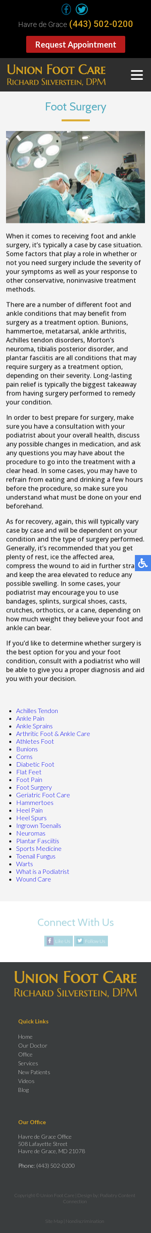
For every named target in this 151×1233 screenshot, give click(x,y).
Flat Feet (28, 772)
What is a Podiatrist (42, 871)
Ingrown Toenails (38, 825)
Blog (23, 1089)
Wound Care (33, 879)
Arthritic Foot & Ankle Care (53, 733)
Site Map (54, 1221)
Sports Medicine (39, 848)
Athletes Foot (35, 741)
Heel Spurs (31, 817)
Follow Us (95, 941)
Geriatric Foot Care (43, 794)
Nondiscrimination (85, 1221)
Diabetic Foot (35, 764)
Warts (24, 863)
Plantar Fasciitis (37, 840)
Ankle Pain (30, 718)
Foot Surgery (34, 787)
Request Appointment (75, 44)
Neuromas (31, 833)
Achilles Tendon (37, 710)
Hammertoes (35, 802)
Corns (24, 756)
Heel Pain (29, 810)
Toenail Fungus (36, 856)
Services (28, 1063)
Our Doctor (33, 1045)
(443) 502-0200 (101, 24)
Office (25, 1054)
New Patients (34, 1072)
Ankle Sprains (34, 726)
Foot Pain (29, 779)
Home (25, 1036)
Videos (26, 1080)
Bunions (27, 749)
